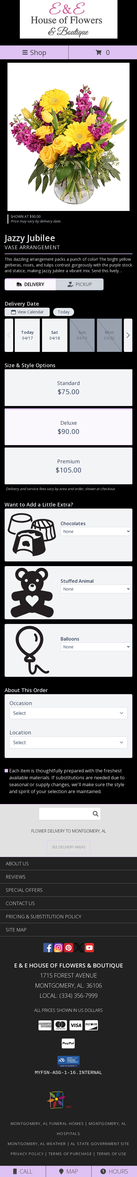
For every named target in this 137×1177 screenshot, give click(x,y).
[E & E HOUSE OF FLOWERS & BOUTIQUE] (68, 37)
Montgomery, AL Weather (37, 1143)
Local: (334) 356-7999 (69, 995)
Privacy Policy (27, 1153)
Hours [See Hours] (114, 1171)
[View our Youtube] (89, 950)
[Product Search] (70, 813)
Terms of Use (112, 1153)
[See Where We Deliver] (68, 847)
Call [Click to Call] (22, 1171)
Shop (34, 52)
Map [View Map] (68, 1171)
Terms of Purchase (70, 1153)
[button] (68, 1061)
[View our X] (79, 950)
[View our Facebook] (48, 950)
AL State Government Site (100, 1143)
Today (64, 312)
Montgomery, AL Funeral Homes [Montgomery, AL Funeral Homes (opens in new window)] (47, 1123)
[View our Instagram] (58, 950)
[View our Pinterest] (68, 950)
